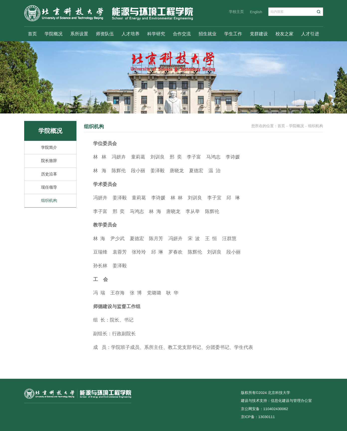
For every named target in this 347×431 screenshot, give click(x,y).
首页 (32, 33)
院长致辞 (49, 161)
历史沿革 (49, 174)
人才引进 (310, 33)
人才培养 (130, 33)
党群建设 (259, 33)
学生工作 (233, 33)
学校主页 (236, 11)
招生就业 (207, 33)
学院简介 (49, 147)
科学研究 (156, 33)
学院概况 (54, 33)
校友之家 (284, 33)
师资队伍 (105, 33)
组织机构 (49, 200)
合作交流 (182, 33)
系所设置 (79, 33)
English (256, 12)
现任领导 (49, 187)
